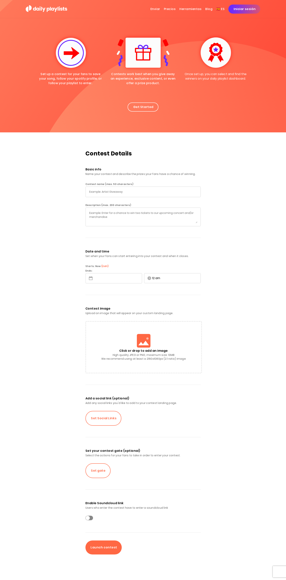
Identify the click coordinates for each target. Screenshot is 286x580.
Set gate (98, 470)
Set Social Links (103, 418)
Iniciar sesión (244, 9)
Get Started (143, 107)
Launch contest (103, 547)
